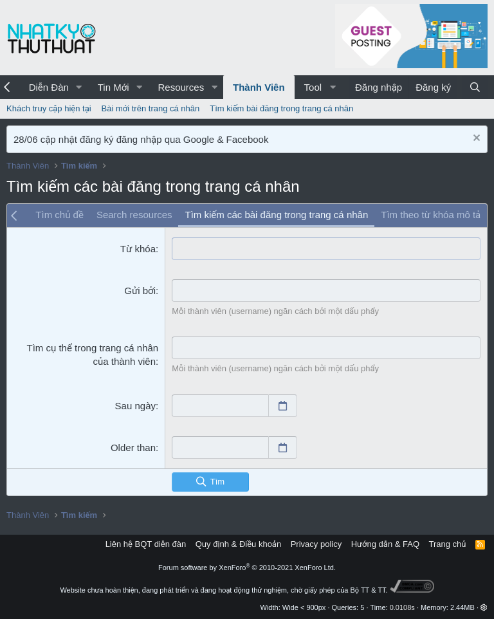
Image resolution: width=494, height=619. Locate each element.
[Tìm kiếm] (475, 87)
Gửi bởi (140, 290)
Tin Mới (113, 87)
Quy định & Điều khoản (238, 544)
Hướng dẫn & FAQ (385, 544)
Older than (133, 447)
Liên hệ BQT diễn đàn (146, 544)
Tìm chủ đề (59, 214)
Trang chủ (447, 544)
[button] (79, 87)
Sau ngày (135, 405)
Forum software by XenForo (247, 567)
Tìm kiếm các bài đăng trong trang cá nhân (276, 214)
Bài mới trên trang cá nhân (151, 108)
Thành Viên (259, 87)
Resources (181, 87)
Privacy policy (316, 544)
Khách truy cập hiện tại (48, 108)
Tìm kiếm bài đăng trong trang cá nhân (281, 108)
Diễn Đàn (49, 87)
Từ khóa (138, 248)
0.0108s (402, 607)
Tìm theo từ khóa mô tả (430, 214)
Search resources (134, 214)
